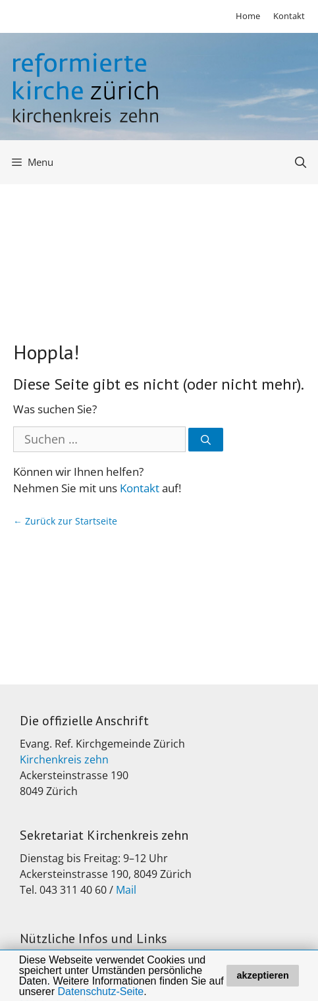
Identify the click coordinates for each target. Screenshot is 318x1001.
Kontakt (289, 16)
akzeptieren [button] (263, 975)
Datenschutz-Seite (101, 991)
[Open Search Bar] (300, 162)
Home (248, 16)
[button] (151, 992)
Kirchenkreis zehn (64, 759)
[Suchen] (205, 440)
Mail (126, 890)
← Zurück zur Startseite (65, 521)
